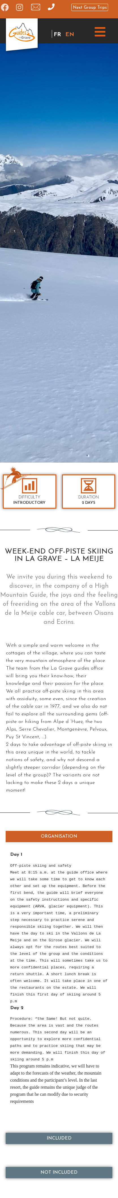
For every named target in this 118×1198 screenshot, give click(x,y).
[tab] (59, 836)
